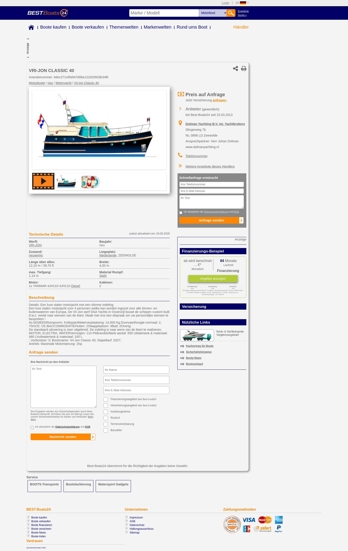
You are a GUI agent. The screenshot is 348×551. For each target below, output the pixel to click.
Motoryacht (63, 83)
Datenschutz (137, 525)
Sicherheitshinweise (199, 352)
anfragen (219, 100)
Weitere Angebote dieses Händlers (210, 166)
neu (50, 83)
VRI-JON (35, 245)
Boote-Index (38, 536)
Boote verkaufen (88, 27)
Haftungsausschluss (141, 528)
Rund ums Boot (192, 27)
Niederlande (108, 255)
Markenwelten (158, 27)
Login (225, 3)
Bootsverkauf (194, 363)
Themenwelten (123, 27)
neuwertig (36, 255)
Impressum (136, 517)
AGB (132, 521)
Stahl (103, 275)
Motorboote (37, 83)
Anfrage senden (43, 352)
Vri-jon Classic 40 (86, 83)
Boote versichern (41, 528)
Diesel (75, 286)
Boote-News (193, 358)
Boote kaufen (53, 27)
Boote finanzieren (41, 525)
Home (30, 28)
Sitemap (134, 532)
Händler (241, 27)
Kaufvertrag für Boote (200, 346)
